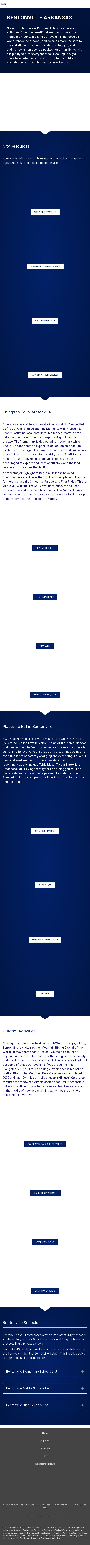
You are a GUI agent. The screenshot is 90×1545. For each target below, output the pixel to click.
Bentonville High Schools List (27, 1405)
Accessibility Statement (54, 1505)
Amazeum (9, 458)
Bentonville (75, 49)
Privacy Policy (29, 1505)
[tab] (45, 1372)
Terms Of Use (10, 1505)
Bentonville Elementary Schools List (31, 1371)
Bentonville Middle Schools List (28, 1388)
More (3, 4)
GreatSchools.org (22, 1349)
